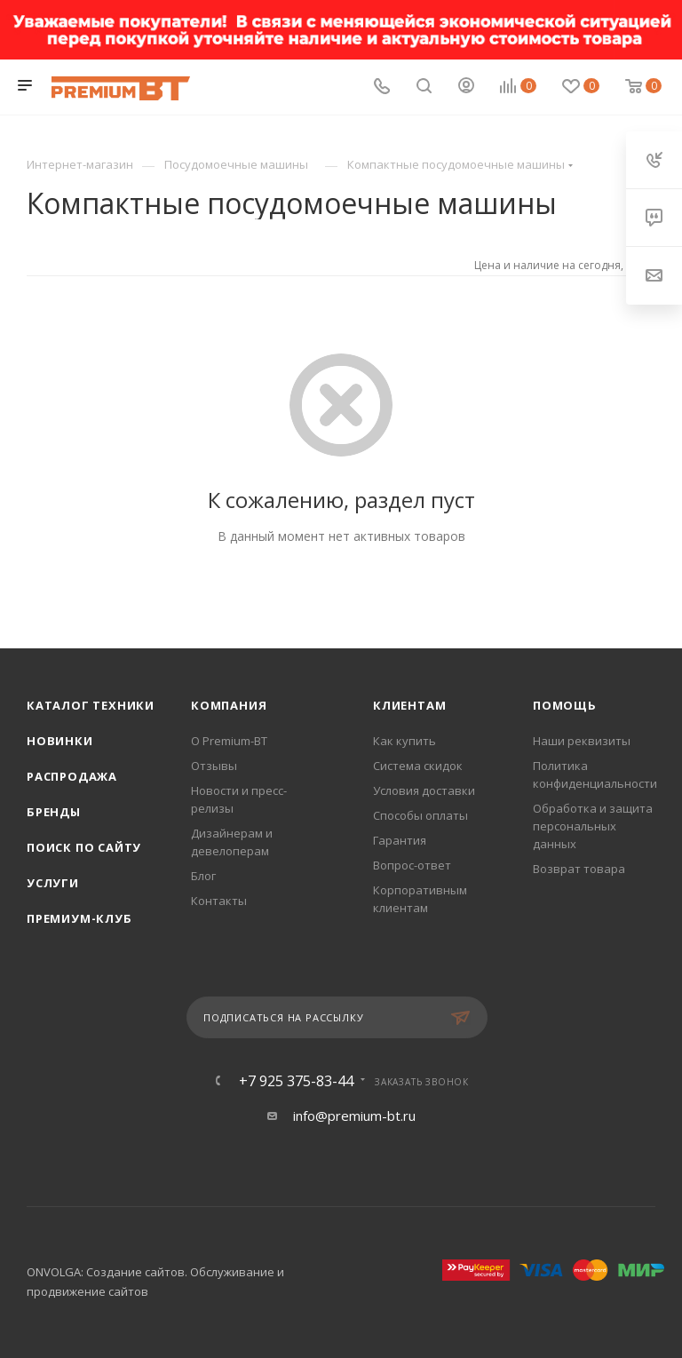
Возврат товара (579, 869)
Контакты (219, 901)
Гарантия (399, 840)
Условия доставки (424, 790)
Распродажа (72, 776)
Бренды (54, 812)
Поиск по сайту (84, 847)
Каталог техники (91, 705)
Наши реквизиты (581, 741)
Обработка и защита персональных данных (593, 826)
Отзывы (214, 766)
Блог (203, 876)
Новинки (60, 741)
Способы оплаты (420, 815)
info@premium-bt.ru (354, 1115)
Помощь (565, 705)
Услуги (53, 883)
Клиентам (409, 705)
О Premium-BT (229, 741)
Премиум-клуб (79, 918)
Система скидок (418, 766)
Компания (228, 705)
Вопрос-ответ (412, 865)
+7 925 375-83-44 (296, 1081)
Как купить (404, 741)
